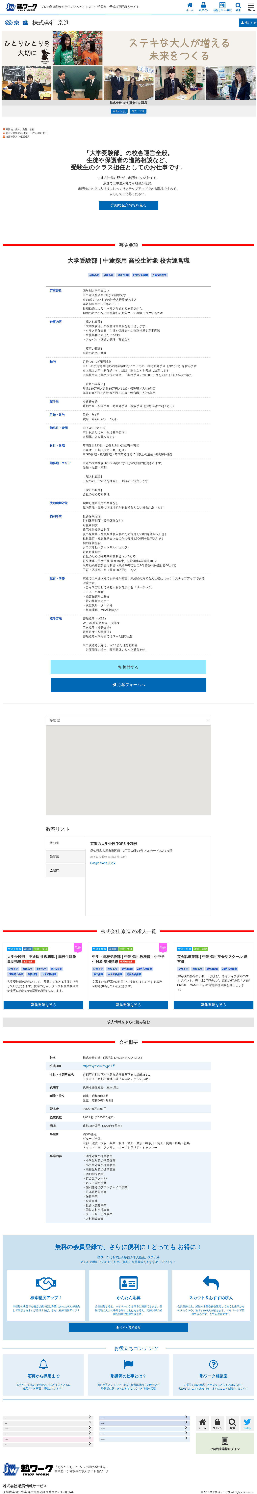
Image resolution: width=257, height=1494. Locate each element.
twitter (247, 1410)
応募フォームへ (169, 667)
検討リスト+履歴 (223, 7)
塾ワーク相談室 (112, 1430)
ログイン (204, 7)
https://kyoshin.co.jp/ (96, 1048)
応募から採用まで (114, 1422)
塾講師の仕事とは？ (115, 1438)
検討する (87, 667)
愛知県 (54, 825)
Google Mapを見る (104, 847)
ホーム (190, 7)
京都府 (54, 853)
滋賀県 (54, 839)
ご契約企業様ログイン (225, 1431)
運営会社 (12, 1430)
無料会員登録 (111, 1414)
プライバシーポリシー (21, 1422)
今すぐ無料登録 (128, 1314)
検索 (238, 7)
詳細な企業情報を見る (128, 205)
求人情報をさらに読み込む (128, 1005)
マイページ (109, 1406)
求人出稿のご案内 (18, 1438)
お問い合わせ (15, 1446)
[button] (128, 749)
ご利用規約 (13, 1414)
